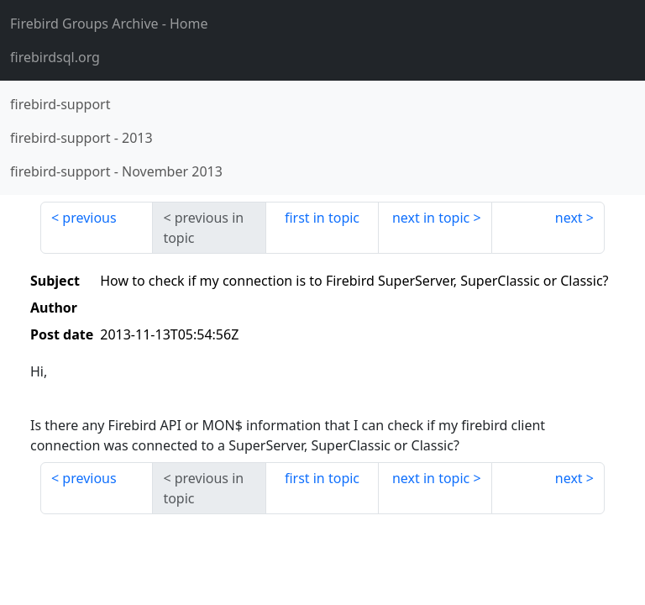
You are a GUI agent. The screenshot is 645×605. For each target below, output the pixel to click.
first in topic (322, 217)
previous (89, 217)
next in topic (430, 217)
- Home (109, 23)
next (569, 217)
